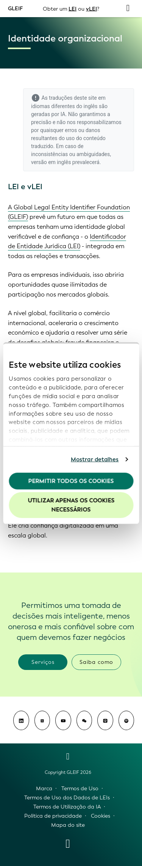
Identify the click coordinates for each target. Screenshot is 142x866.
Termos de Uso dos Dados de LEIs (67, 797)
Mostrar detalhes (95, 459)
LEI (72, 8)
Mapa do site (68, 825)
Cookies (100, 816)
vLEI (91, 8)
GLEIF (15, 8)
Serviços (43, 662)
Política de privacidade (53, 816)
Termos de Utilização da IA (67, 806)
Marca (44, 788)
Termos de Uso (79, 788)
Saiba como (96, 662)
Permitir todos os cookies (71, 481)
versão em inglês (51, 162)
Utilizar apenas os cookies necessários (71, 505)
